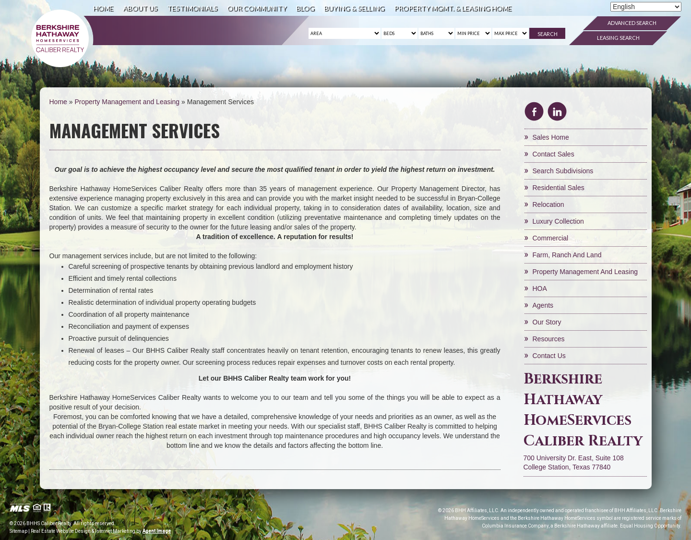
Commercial (551, 238)
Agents (543, 305)
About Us (140, 8)
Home (103, 8)
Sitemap (18, 531)
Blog (305, 8)
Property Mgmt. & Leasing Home (453, 8)
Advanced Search (632, 23)
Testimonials (192, 8)
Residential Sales (558, 188)
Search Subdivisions (563, 171)
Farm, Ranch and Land (567, 255)
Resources (549, 339)
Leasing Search (618, 38)
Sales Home (551, 137)
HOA (540, 288)
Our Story (547, 322)
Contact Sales (553, 154)
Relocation (548, 204)
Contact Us (549, 356)
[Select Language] (645, 7)
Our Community (256, 8)
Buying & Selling (354, 8)
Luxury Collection (558, 221)
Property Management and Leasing (585, 272)
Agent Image (157, 531)
